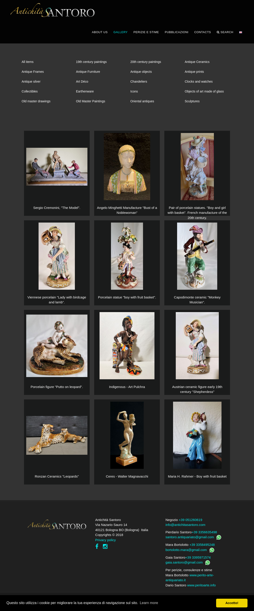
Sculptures (192, 102)
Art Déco (82, 83)
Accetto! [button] (231, 603)
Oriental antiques (142, 102)
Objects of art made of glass (204, 92)
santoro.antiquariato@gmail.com (189, 538)
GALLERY (120, 33)
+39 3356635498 (204, 533)
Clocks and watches (199, 83)
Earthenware (85, 92)
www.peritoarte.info (201, 586)
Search (225, 33)
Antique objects (141, 73)
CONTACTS (202, 33)
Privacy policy (105, 541)
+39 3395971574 (198, 559)
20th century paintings (145, 63)
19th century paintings (91, 63)
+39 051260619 (190, 521)
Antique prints (194, 73)
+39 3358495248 (202, 546)
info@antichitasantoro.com (185, 526)
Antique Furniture (88, 73)
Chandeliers (138, 83)
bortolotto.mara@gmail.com (186, 551)
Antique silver (31, 83)
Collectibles (30, 92)
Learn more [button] (149, 603)
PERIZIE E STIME (146, 33)
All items (28, 63)
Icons (134, 92)
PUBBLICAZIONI (176, 33)
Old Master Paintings (90, 102)
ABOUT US (100, 33)
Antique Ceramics (197, 63)
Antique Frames (33, 73)
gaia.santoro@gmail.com (184, 564)
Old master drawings (36, 102)
